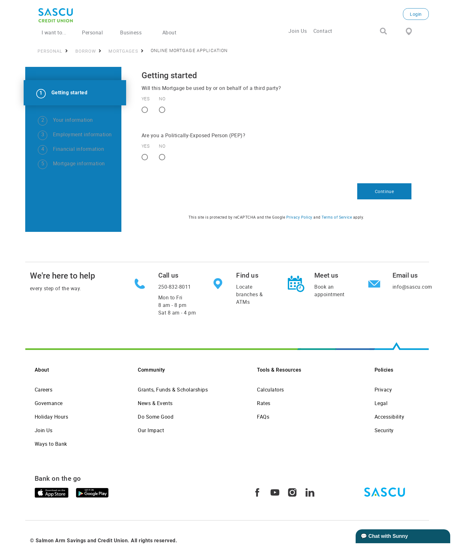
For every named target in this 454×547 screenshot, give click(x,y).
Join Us (297, 30)
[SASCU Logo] (105, 15)
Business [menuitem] (131, 32)
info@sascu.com (412, 286)
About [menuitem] (169, 32)
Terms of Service (337, 217)
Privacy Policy (299, 217)
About (42, 370)
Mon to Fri (177, 305)
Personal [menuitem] (92, 32)
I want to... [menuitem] (54, 32)
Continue (384, 191)
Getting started (69, 93)
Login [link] (416, 14)
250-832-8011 (174, 286)
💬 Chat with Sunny (384, 536)
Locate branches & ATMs (249, 294)
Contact (323, 30)
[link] (75, 92)
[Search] (383, 31)
